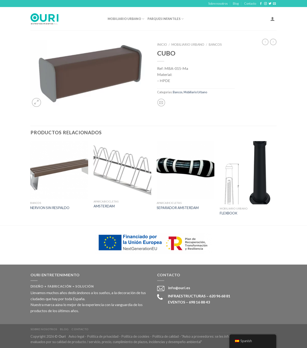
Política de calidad (165, 336)
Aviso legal (76, 336)
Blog (236, 3)
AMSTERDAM (104, 206)
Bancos (215, 44)
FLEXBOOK (228, 213)
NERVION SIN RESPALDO (49, 208)
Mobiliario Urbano (126, 19)
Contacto (250, 3)
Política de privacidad (102, 336)
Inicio (162, 44)
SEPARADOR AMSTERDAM (178, 208)
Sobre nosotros (218, 3)
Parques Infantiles (166, 19)
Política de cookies (135, 336)
